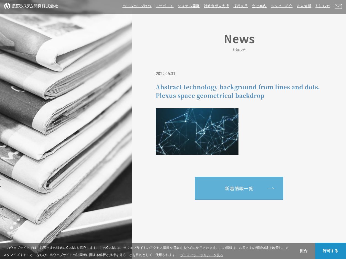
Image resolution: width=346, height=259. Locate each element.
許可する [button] (330, 251)
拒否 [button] (303, 251)
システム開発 (189, 5)
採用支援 (241, 5)
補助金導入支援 (216, 5)
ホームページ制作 (137, 5)
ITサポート (165, 5)
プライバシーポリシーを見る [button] (201, 255)
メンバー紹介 (282, 5)
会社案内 (259, 5)
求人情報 (304, 5)
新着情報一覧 (239, 188)
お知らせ (322, 5)
